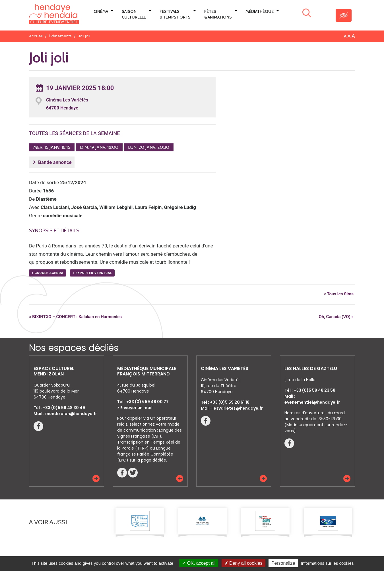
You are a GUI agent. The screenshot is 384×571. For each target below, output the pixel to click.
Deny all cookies (243, 563)
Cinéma (101, 11)
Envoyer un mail (136, 408)
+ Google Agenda (47, 273)
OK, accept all (198, 563)
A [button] (345, 36)
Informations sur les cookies (327, 563)
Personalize (283, 563)
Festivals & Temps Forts (175, 14)
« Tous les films (339, 293)
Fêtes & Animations (218, 14)
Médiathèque (259, 11)
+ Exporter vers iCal (92, 273)
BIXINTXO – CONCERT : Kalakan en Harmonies (75, 316)
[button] (96, 478)
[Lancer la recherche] (306, 14)
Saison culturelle (134, 14)
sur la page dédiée (147, 460)
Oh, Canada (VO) (336, 316)
